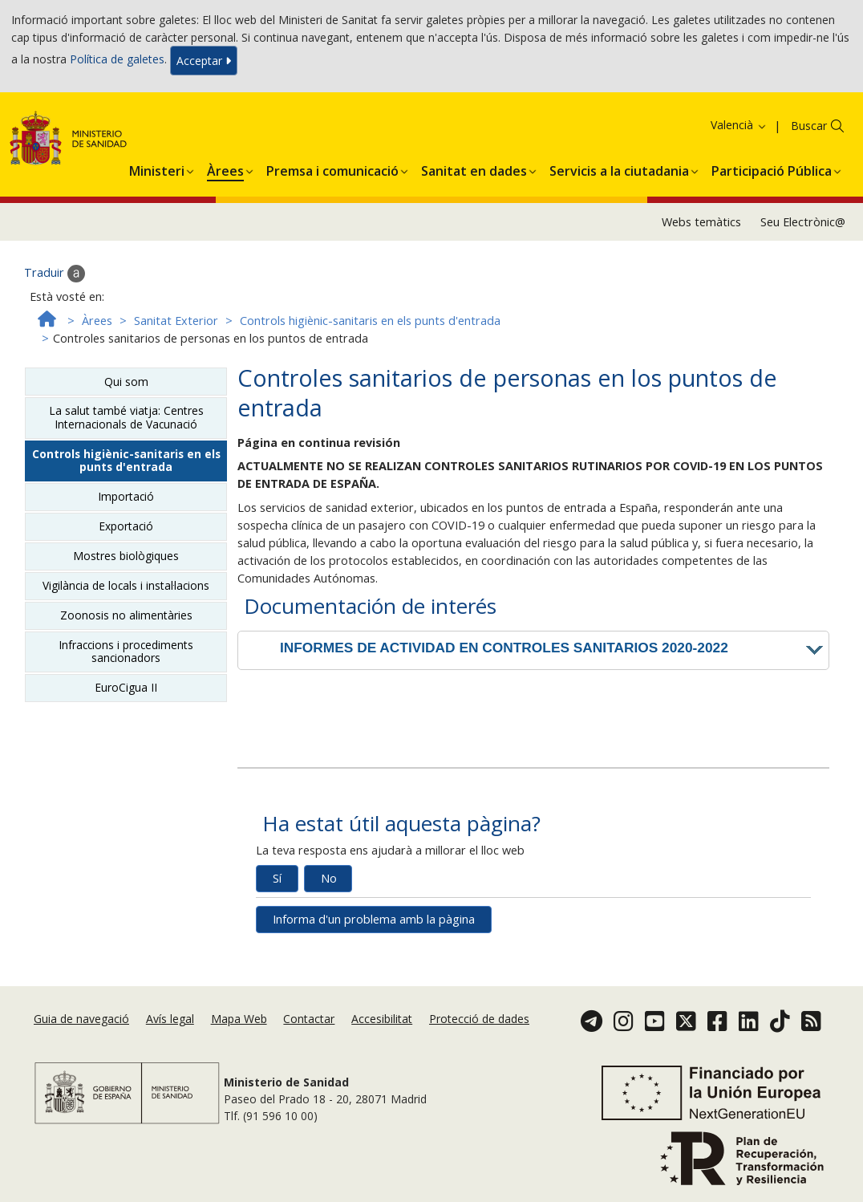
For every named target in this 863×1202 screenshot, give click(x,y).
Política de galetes (117, 59)
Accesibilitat (381, 1018)
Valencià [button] (739, 124)
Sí (277, 878)
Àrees (97, 320)
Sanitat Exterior (176, 320)
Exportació (126, 526)
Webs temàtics (701, 221)
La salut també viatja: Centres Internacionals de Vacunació (126, 417)
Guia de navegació (81, 1018)
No (329, 878)
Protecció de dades (479, 1018)
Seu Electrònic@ (802, 221)
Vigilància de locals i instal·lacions (126, 585)
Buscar (809, 125)
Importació (126, 496)
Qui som (126, 381)
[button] (157, 168)
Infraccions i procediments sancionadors (126, 651)
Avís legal (170, 1018)
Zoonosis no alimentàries (126, 615)
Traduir (54, 273)
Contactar (308, 1018)
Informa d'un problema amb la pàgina (374, 919)
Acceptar (203, 60)
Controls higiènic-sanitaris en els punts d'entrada (370, 320)
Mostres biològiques (126, 555)
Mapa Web (239, 1018)
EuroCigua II (126, 687)
